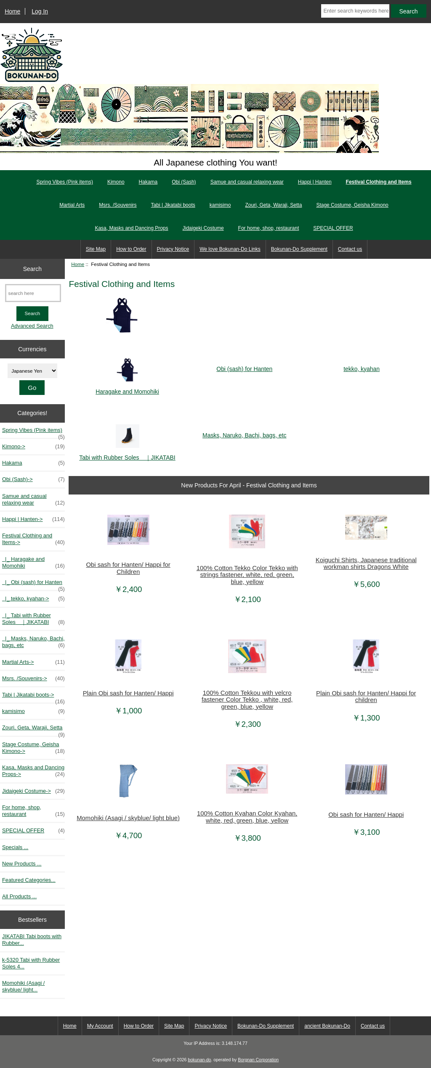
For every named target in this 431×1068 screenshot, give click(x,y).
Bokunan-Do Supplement (299, 249)
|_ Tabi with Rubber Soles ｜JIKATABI (33, 619)
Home (12, 11)
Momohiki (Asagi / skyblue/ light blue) (128, 818)
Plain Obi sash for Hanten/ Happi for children (366, 696)
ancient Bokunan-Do (327, 1026)
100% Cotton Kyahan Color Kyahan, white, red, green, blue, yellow (247, 816)
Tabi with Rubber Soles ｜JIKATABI (127, 453)
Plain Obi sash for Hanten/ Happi (128, 693)
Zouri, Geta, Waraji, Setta (273, 205)
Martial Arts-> (33, 662)
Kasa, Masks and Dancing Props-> (33, 771)
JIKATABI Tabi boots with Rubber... (31, 939)
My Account (100, 1026)
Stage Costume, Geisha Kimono (352, 205)
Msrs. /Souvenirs (117, 205)
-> (33, 539)
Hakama (148, 182)
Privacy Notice (173, 249)
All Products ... (19, 896)
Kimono (116, 182)
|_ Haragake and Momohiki (33, 562)
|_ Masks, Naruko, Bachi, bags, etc (33, 642)
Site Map (96, 249)
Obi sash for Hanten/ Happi (366, 814)
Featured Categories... (29, 880)
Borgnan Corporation (258, 1059)
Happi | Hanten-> (33, 519)
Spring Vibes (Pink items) (64, 182)
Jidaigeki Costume (203, 228)
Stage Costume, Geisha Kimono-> (33, 748)
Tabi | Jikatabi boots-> (33, 697)
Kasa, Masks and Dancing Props (131, 228)
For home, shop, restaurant (268, 228)
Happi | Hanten (315, 182)
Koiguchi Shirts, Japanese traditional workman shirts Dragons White (366, 563)
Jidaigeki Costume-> (33, 791)
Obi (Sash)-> (33, 479)
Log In (40, 11)
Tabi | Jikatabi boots (173, 205)
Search (32, 268)
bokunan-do (199, 1059)
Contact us (350, 249)
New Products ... (22, 863)
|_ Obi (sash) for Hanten (33, 584)
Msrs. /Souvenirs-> (33, 678)
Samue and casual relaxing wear (247, 182)
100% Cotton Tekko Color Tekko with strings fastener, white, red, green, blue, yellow (247, 575)
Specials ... (15, 847)
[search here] (33, 293)
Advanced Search (32, 326)
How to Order (131, 249)
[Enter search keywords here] (355, 11)
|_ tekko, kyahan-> (33, 598)
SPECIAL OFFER (333, 228)
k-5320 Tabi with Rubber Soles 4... (31, 963)
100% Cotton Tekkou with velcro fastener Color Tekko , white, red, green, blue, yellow (247, 699)
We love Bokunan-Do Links (230, 249)
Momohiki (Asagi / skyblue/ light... (23, 986)
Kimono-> (33, 446)
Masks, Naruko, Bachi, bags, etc (244, 431)
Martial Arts (72, 205)
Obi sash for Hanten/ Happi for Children (128, 568)
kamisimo (220, 205)
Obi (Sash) (184, 182)
